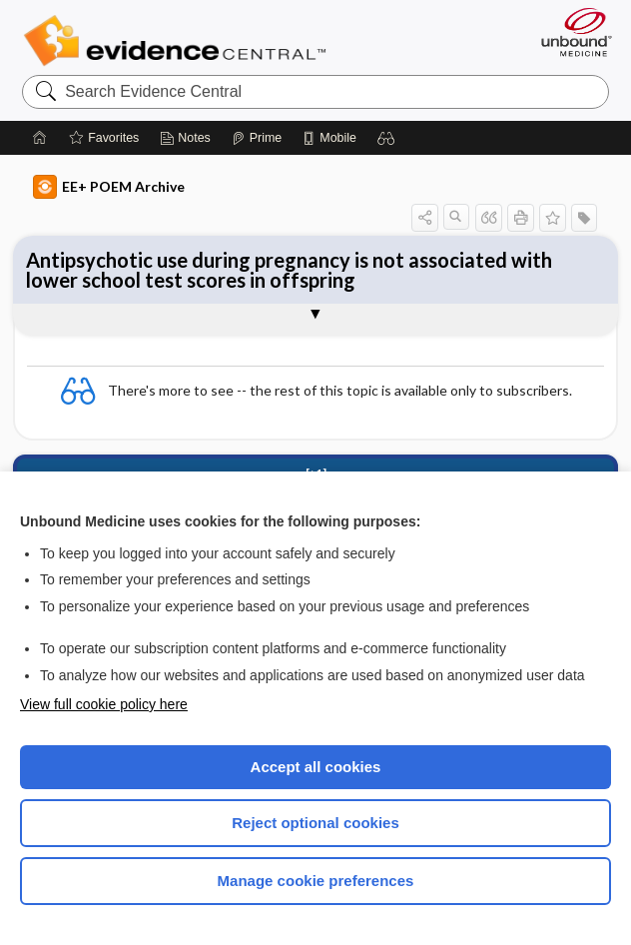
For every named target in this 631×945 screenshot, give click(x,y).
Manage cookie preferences (316, 880)
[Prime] (257, 138)
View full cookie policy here (104, 704)
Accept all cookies (316, 766)
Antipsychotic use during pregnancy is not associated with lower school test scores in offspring (289, 270)
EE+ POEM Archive (109, 187)
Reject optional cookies (315, 822)
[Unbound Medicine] (570, 32)
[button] (386, 138)
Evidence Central (179, 41)
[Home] (40, 138)
